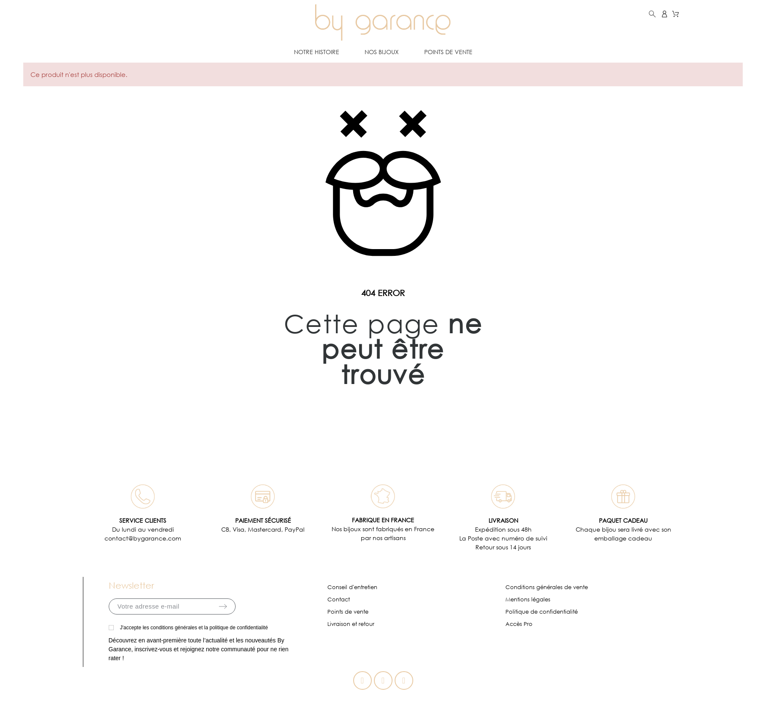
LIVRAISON (503, 520)
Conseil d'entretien (352, 587)
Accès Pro (519, 624)
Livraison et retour (350, 624)
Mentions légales (527, 599)
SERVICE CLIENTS (142, 520)
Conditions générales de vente (546, 587)
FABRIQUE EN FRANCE (383, 520)
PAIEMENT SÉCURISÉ (263, 520)
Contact (338, 599)
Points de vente (347, 611)
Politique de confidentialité (541, 611)
